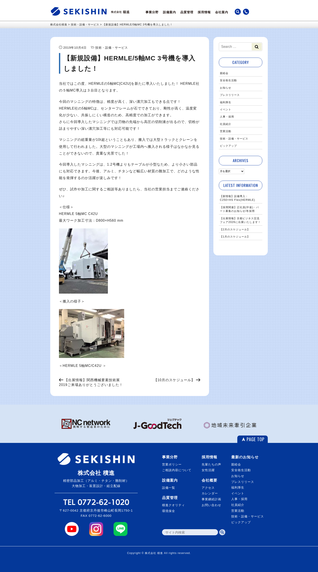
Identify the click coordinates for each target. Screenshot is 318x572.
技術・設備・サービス (234, 138)
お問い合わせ (211, 505)
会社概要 (209, 480)
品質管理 (186, 12)
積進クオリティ (173, 505)
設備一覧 (168, 487)
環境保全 (168, 511)
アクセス (208, 487)
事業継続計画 (211, 499)
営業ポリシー (172, 464)
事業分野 (152, 12)
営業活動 (225, 131)
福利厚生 (225, 102)
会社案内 (221, 12)
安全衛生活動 (228, 80)
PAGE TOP (255, 439)
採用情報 (204, 12)
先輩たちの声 (211, 464)
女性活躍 (208, 470)
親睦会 (224, 73)
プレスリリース (230, 94)
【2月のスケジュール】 (235, 229)
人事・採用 (227, 116)
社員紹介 (225, 124)
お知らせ (225, 87)
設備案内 (169, 12)
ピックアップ (228, 145)
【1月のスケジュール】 (235, 236)
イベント (225, 109)
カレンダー (210, 493)
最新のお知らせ (245, 457)
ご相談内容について (176, 470)
